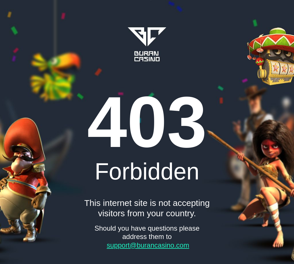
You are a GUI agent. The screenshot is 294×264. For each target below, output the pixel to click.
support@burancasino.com (148, 245)
